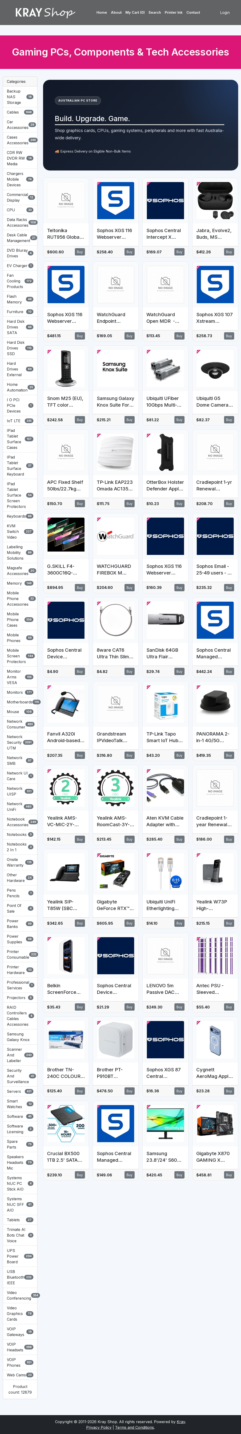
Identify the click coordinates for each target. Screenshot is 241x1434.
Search (155, 12)
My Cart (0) (135, 12)
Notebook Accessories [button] (20, 822)
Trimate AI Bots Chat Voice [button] (20, 1235)
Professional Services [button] (20, 985)
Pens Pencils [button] (20, 893)
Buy (80, 252)
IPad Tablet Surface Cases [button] (20, 439)
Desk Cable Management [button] (20, 238)
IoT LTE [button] (20, 420)
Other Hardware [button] (20, 877)
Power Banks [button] (20, 924)
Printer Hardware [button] (20, 970)
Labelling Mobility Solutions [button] (20, 553)
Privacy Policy (99, 1427)
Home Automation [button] (20, 387)
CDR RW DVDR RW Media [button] (20, 158)
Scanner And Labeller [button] (20, 1055)
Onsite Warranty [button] (20, 862)
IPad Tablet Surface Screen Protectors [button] (20, 495)
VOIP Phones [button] (20, 1362)
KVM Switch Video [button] (20, 531)
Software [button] (20, 1116)
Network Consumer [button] (20, 724)
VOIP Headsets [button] (20, 1347)
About (116, 12)
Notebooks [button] (20, 834)
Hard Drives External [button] (20, 369)
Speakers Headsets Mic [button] (20, 1162)
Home (101, 12)
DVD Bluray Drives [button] (20, 253)
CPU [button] (20, 210)
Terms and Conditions (134, 1427)
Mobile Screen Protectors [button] (20, 656)
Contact (193, 12)
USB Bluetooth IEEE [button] (20, 1277)
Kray (181, 1421)
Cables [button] (20, 112)
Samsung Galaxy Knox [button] (18, 1037)
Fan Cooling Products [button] (20, 281)
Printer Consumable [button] (20, 954)
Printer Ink (174, 12)
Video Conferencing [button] (20, 1295)
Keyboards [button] (20, 516)
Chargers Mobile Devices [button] (20, 179)
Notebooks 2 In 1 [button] (20, 847)
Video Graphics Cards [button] (20, 1314)
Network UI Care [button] (20, 776)
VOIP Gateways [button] (20, 1332)
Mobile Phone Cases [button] (20, 620)
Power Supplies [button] (20, 939)
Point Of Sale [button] (20, 908)
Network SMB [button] (20, 760)
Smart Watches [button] (20, 1104)
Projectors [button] (20, 997)
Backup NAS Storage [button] (20, 97)
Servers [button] (20, 1091)
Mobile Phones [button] (20, 638)
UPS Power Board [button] (20, 1256)
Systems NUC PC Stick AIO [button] (20, 1183)
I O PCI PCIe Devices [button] (20, 405)
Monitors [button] (20, 692)
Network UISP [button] (20, 791)
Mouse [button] (20, 711)
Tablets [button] (20, 1219)
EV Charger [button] (20, 265)
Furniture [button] (20, 311)
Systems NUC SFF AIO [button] (20, 1204)
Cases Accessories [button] (20, 140)
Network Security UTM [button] (20, 742)
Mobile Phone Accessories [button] (20, 599)
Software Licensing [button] (20, 1129)
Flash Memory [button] (20, 299)
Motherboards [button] (20, 702)
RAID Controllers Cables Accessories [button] (20, 1016)
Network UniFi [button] (20, 806)
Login (225, 12)
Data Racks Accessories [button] (20, 222)
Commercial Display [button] (20, 197)
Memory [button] (20, 583)
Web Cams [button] (20, 1375)
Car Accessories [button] (20, 124)
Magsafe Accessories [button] (20, 571)
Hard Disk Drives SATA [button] (20, 327)
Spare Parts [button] (20, 1144)
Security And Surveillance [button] (20, 1076)
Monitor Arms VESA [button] (20, 677)
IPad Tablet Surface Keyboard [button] (20, 466)
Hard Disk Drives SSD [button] (20, 348)
